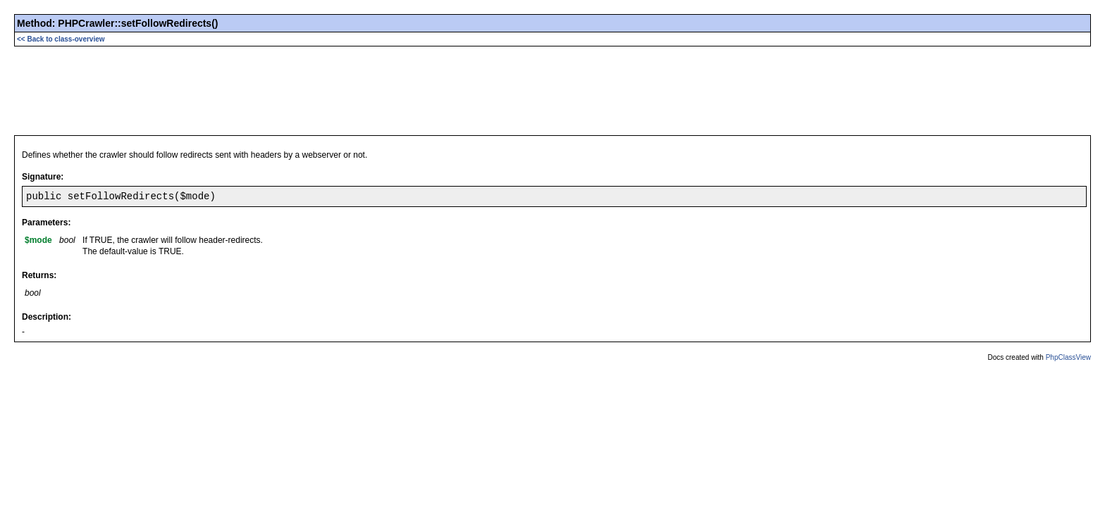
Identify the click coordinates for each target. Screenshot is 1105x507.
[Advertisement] (552, 89)
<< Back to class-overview (61, 39)
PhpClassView (1068, 357)
